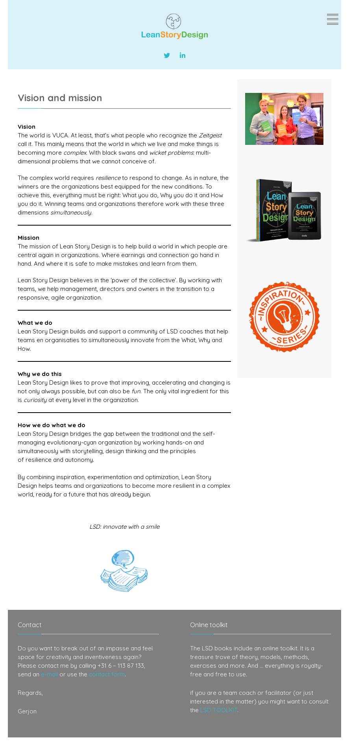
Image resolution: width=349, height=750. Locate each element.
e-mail (49, 674)
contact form (107, 674)
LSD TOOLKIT (218, 710)
